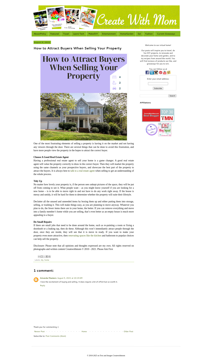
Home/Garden (126, 33)
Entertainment (109, 33)
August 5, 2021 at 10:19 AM (69, 278)
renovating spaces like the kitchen (84, 235)
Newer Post (39, 331)
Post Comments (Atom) (56, 336)
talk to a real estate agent (82, 170)
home (46, 260)
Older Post (128, 331)
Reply (42, 285)
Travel (66, 33)
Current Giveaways (166, 33)
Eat (139, 33)
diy (42, 260)
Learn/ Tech (78, 33)
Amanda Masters (48, 278)
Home (84, 331)
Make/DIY (93, 33)
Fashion (149, 33)
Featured (54, 33)
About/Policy (40, 33)
